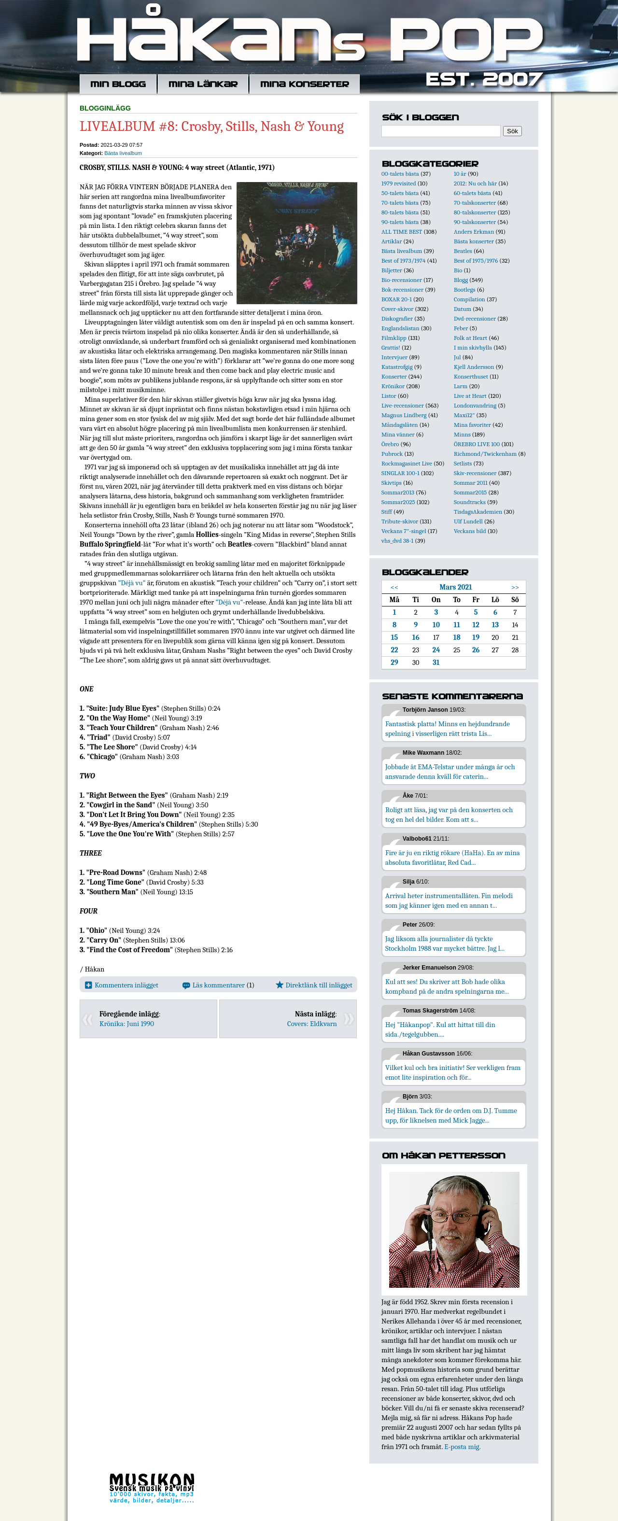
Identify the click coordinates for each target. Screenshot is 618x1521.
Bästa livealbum (123, 153)
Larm (460, 386)
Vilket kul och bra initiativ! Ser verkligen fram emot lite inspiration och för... (453, 1072)
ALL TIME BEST (401, 231)
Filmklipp (394, 337)
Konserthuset (471, 376)
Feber (461, 328)
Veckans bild (470, 531)
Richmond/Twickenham (485, 453)
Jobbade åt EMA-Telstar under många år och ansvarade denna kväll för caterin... (450, 771)
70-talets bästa (400, 202)
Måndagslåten (399, 424)
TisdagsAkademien (478, 511)
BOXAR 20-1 (396, 299)
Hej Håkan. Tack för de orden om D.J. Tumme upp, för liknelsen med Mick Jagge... (451, 1115)
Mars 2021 (455, 587)
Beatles (463, 250)
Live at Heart (470, 395)
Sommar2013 (397, 492)
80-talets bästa (400, 212)
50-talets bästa (400, 193)
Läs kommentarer (214, 985)
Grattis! (390, 347)
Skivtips (391, 482)
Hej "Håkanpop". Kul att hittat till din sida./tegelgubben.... (440, 1029)
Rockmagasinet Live (406, 463)
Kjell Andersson (474, 366)
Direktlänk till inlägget (314, 985)
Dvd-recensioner (475, 318)
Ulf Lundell (468, 521)
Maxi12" (464, 415)
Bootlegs (465, 289)
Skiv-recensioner (475, 473)
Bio (458, 270)
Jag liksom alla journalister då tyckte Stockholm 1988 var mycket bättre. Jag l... (445, 943)
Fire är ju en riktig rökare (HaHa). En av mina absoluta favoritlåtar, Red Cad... (452, 857)
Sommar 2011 (471, 482)
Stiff (386, 511)
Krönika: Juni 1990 (126, 1023)
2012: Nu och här (475, 183)
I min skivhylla (473, 347)
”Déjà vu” (132, 582)
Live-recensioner (402, 405)
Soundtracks (470, 502)
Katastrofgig (397, 366)
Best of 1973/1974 (403, 260)
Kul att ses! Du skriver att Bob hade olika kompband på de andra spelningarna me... (447, 986)
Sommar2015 (470, 492)
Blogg (461, 279)
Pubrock (392, 453)
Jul (457, 357)
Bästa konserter (474, 241)
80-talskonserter (475, 212)
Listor (388, 395)
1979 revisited (398, 183)
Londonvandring (475, 405)
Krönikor (393, 386)
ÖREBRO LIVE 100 (477, 444)
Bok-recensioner (402, 289)
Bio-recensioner (401, 279)
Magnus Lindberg (404, 415)
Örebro (390, 444)
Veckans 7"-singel (403, 531)
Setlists (463, 463)
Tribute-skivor (399, 521)
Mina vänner (398, 434)
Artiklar (391, 241)
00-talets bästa (400, 173)
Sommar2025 (398, 502)
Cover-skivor (397, 308)
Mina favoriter (472, 424)
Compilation (469, 299)
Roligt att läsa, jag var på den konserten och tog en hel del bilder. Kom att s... (449, 814)
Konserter (394, 376)
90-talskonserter (475, 221)
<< (395, 587)
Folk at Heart (470, 337)
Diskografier (397, 318)
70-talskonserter (475, 202)
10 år (460, 173)
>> (515, 587)
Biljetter (391, 270)
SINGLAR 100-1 (400, 473)
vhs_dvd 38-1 (397, 540)
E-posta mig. (462, 1446)
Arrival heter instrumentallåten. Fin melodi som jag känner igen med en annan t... (449, 900)
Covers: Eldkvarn (312, 1023)
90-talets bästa (400, 221)
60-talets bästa (472, 193)
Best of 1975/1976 (476, 260)
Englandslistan (400, 328)
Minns (462, 434)
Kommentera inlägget (121, 985)
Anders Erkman (474, 231)
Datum (462, 308)
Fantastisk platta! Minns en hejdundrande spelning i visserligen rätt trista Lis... (447, 728)
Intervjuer (394, 357)
